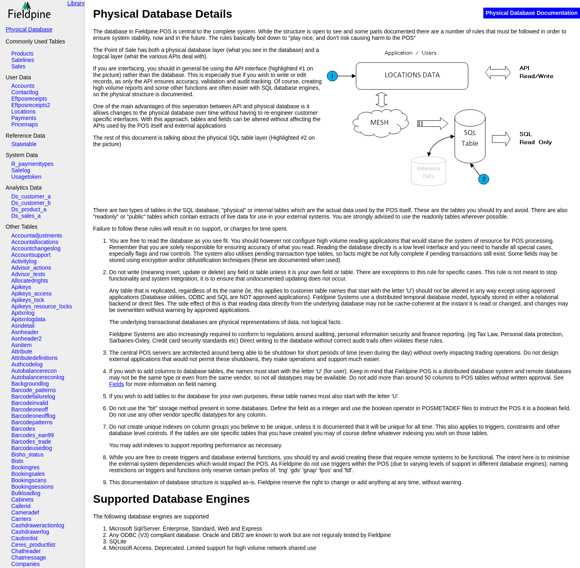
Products (22, 53)
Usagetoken (26, 176)
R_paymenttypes (32, 164)
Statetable (24, 144)
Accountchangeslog (35, 248)
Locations (23, 111)
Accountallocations (34, 242)
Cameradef (25, 512)
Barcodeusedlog (31, 448)
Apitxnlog (23, 313)
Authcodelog (27, 364)
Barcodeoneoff (29, 409)
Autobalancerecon (34, 371)
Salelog (20, 170)
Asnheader (25, 332)
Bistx (17, 461)
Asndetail (23, 325)
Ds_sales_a (26, 216)
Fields (116, 384)
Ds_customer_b (31, 203)
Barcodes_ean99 (32, 435)
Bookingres (25, 467)
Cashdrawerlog (30, 532)
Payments (23, 118)
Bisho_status (27, 454)
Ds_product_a (28, 209)
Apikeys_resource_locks (41, 306)
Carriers (21, 519)
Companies (25, 564)
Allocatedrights (29, 280)
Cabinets (22, 499)
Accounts (23, 86)
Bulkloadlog (25, 493)
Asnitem (21, 345)
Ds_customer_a (31, 196)
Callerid (20, 506)
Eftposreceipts (29, 98)
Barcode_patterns (33, 390)
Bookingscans (28, 480)
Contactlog (24, 92)
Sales (18, 66)
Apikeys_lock (27, 300)
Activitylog (24, 261)
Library (76, 3)
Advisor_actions (31, 267)
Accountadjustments (36, 235)
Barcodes (23, 428)
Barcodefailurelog (33, 396)
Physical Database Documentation (532, 13)
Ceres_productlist (33, 544)
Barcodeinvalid (29, 403)
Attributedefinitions (34, 358)
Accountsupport (30, 255)
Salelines (22, 60)
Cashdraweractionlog (37, 525)
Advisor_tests (28, 274)
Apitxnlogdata (28, 319)
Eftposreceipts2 (30, 105)
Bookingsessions (32, 486)
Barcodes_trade (31, 441)
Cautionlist (24, 538)
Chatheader (26, 551)
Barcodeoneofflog (33, 416)
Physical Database (29, 29)
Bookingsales (28, 474)
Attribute (21, 351)
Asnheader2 (26, 338)
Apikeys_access (31, 293)
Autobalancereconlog (37, 377)
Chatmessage (28, 557)
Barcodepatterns (32, 422)
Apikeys (21, 287)
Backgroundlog (30, 383)
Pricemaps (24, 124)
